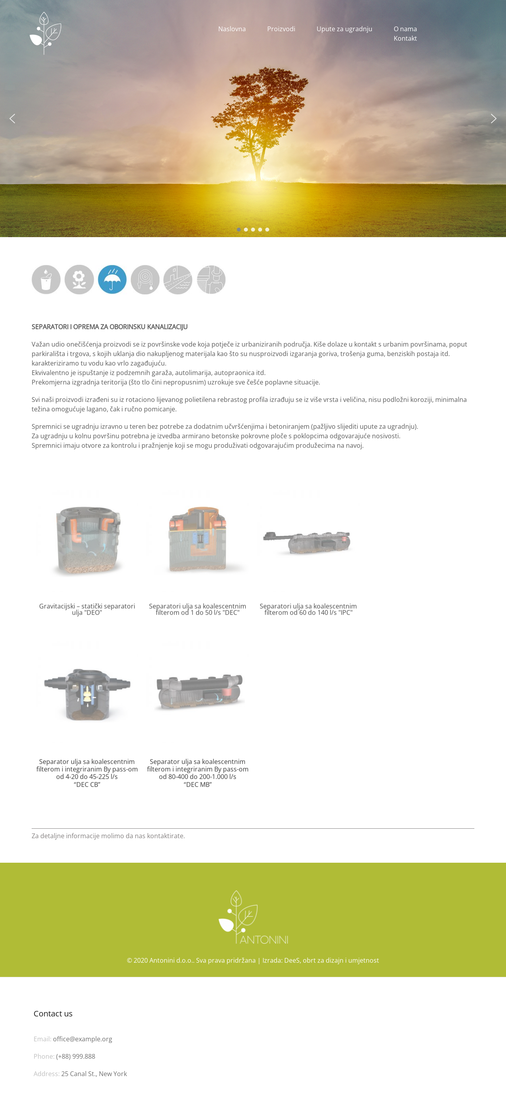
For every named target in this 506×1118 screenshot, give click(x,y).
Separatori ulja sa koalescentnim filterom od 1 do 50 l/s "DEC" (197, 613)
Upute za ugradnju (344, 29)
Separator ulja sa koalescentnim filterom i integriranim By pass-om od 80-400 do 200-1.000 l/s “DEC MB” (198, 785)
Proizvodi (281, 29)
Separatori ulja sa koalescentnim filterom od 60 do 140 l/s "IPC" (308, 613)
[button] (12, 118)
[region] (253, 118)
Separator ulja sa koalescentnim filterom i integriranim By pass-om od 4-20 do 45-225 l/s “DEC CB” (87, 785)
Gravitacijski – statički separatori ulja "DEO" (87, 613)
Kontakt (405, 38)
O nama (405, 29)
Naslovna (232, 29)
